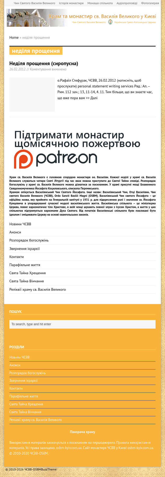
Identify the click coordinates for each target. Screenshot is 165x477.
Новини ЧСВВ (20, 224)
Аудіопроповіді (127, 3)
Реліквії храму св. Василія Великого (37, 289)
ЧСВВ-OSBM (39, 453)
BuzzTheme (48, 469)
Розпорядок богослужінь (29, 240)
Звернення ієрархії (24, 248)
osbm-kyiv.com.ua (69, 448)
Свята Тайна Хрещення (27, 273)
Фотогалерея (150, 3)
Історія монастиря (71, 3)
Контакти (16, 256)
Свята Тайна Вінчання (26, 281)
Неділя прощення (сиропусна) (43, 63)
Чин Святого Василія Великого (34, 3)
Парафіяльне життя (24, 264)
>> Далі (92, 98)
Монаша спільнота (100, 3)
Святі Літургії (55, 181)
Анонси (15, 232)
